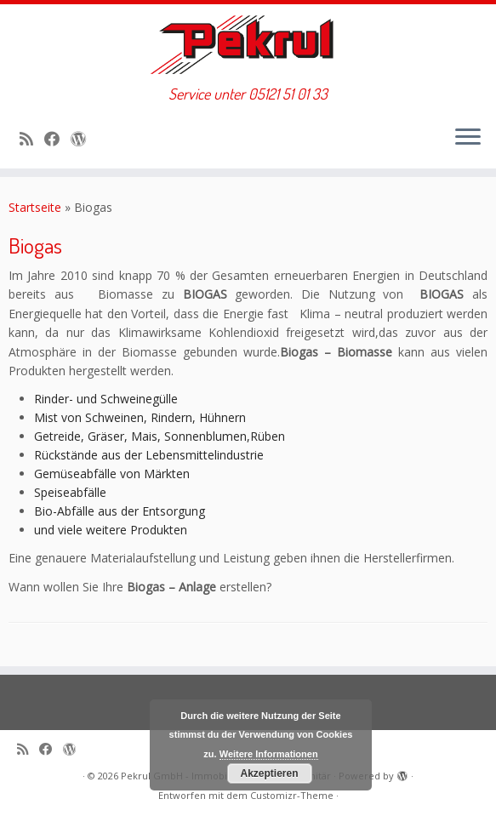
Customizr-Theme (292, 795)
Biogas (35, 245)
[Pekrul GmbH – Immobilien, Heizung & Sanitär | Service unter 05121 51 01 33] (248, 45)
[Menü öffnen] (468, 138)
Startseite (35, 207)
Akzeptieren (269, 773)
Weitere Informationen (268, 754)
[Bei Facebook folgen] (57, 138)
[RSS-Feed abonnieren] (32, 138)
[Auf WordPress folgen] (84, 138)
